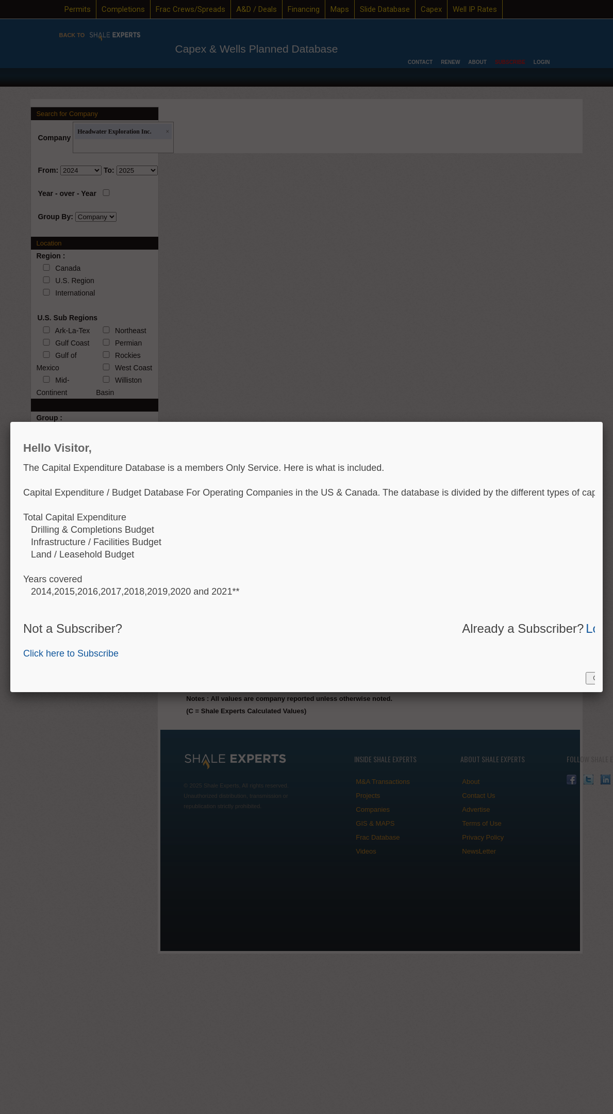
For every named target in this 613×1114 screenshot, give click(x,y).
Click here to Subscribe (71, 653)
